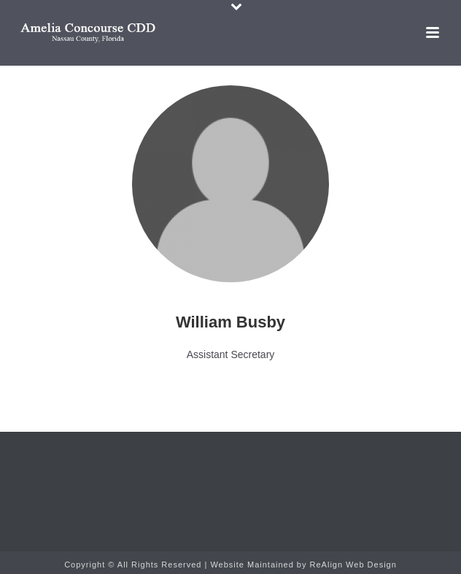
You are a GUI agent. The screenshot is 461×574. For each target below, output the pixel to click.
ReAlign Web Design (353, 564)
